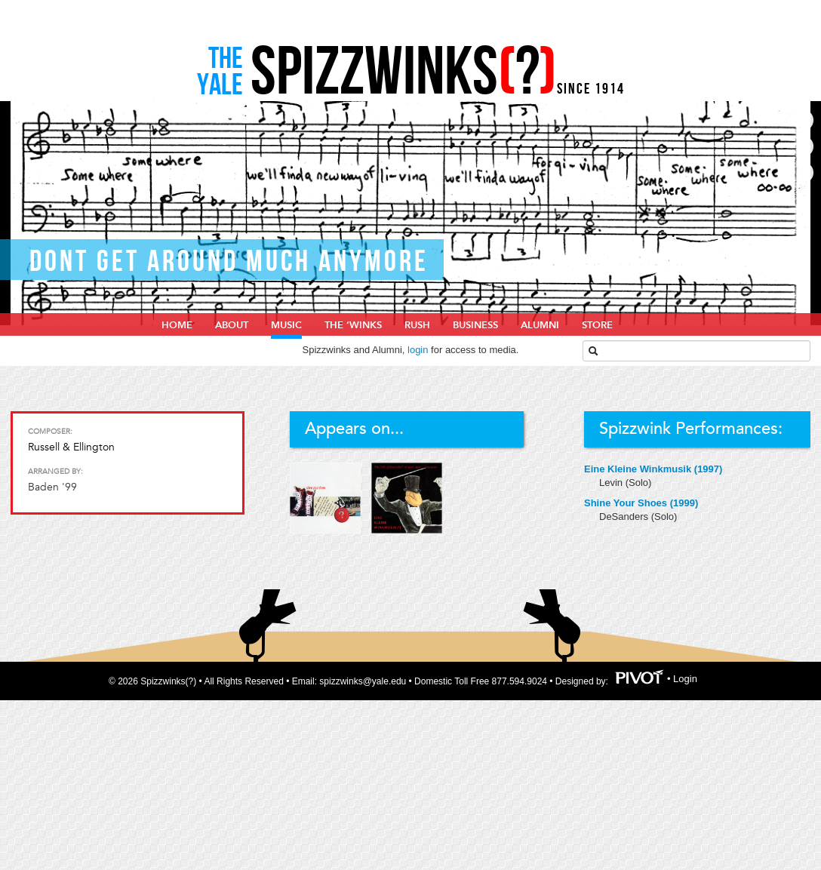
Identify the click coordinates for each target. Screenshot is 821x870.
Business (475, 325)
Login (685, 679)
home (176, 325)
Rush (417, 325)
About (231, 325)
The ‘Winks (353, 325)
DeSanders (625, 516)
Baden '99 (52, 487)
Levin (612, 482)
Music (286, 325)
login (417, 349)
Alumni (540, 325)
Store (597, 325)
